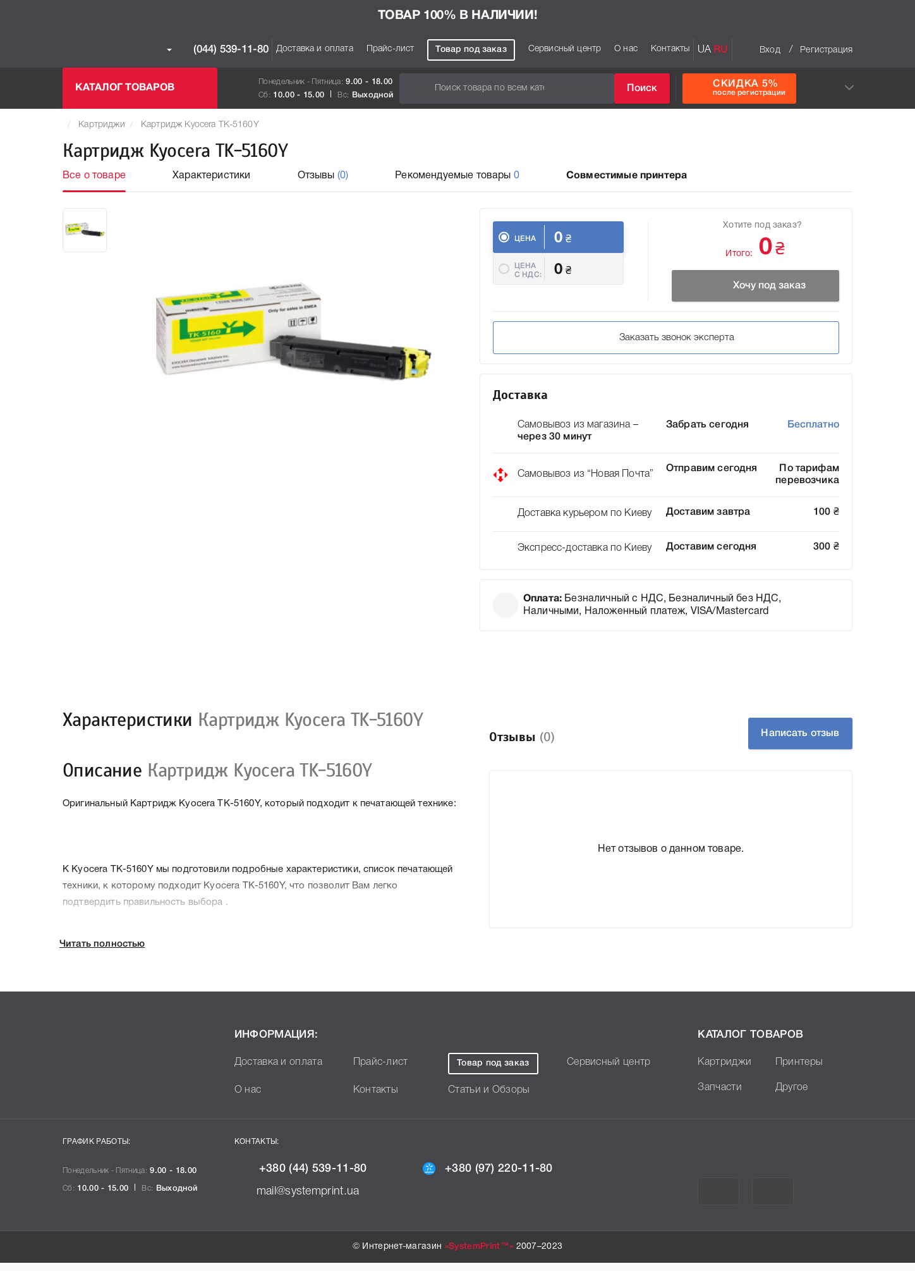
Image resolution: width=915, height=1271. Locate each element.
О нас (626, 49)
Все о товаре (94, 175)
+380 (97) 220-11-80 (498, 1176)
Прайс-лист (391, 49)
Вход (770, 50)
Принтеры (799, 1070)
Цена (525, 238)
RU (720, 50)
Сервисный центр (564, 49)
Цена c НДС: (528, 283)
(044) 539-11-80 (218, 50)
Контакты (670, 49)
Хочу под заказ (748, 285)
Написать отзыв (783, 742)
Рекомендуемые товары (457, 175)
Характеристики (211, 175)
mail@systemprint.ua (306, 1199)
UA (704, 50)
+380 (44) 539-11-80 (310, 1177)
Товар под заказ (470, 50)
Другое (791, 1095)
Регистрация (826, 50)
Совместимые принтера (626, 175)
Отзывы (323, 175)
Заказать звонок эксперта (583, 345)
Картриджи (101, 125)
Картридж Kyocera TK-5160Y (200, 125)
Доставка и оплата (314, 49)
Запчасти (720, 1095)
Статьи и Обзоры (489, 1098)
